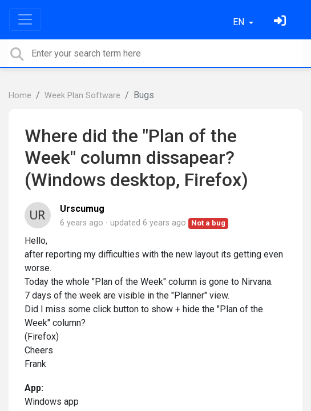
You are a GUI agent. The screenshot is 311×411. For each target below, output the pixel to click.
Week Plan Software (82, 95)
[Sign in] (281, 22)
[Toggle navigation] (25, 19)
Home (20, 95)
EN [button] (240, 22)
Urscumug (82, 208)
